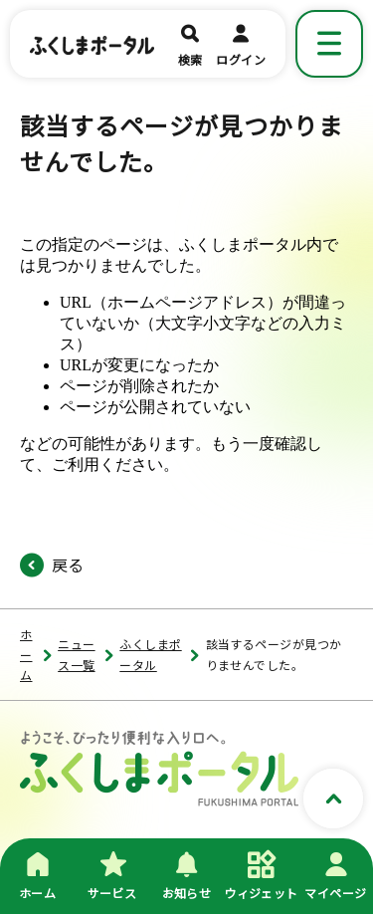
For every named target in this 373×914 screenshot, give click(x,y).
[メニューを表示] (329, 44)
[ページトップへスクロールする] (333, 799)
